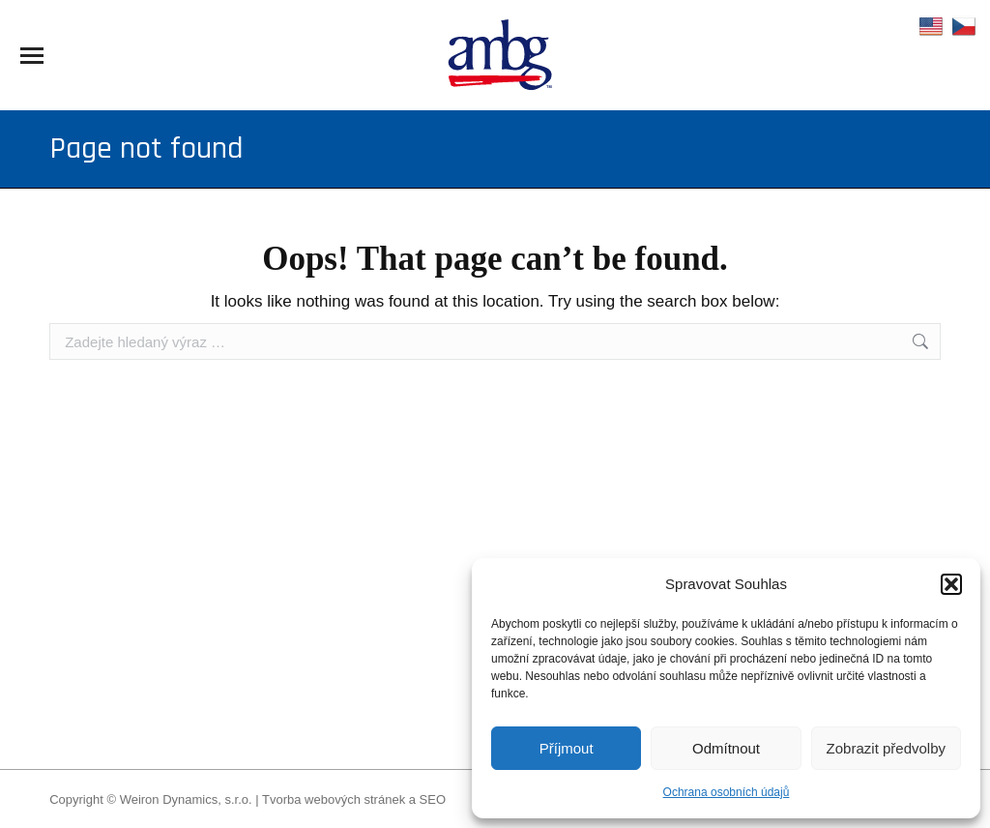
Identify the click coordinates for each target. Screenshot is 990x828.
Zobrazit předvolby (886, 748)
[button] (951, 584)
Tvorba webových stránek (333, 799)
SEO (433, 799)
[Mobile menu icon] (31, 56)
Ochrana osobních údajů (726, 792)
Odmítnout (726, 748)
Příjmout (566, 748)
